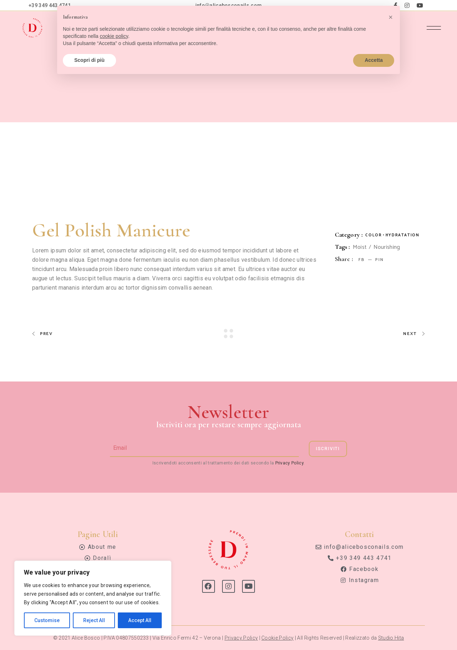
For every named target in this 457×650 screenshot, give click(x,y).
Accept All (139, 620)
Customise (47, 620)
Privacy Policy (289, 463)
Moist (360, 247)
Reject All (94, 620)
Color (373, 235)
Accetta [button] (374, 60)
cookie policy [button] (114, 36)
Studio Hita (391, 638)
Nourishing (386, 247)
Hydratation (403, 235)
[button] (390, 17)
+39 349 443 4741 (50, 5)
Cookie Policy (277, 638)
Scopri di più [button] (89, 60)
